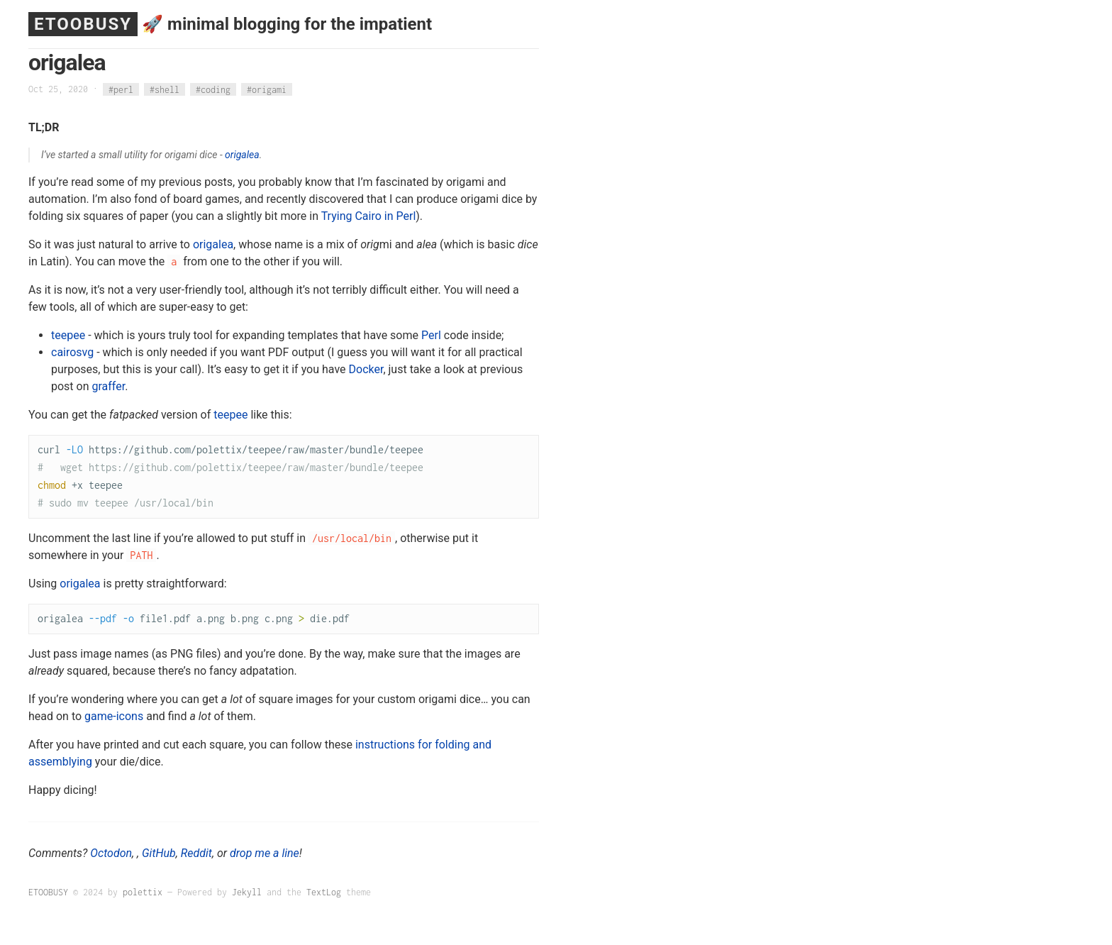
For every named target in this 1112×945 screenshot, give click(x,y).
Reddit (196, 853)
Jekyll (247, 892)
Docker (366, 369)
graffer (109, 386)
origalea (242, 154)
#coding (213, 89)
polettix (142, 892)
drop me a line (264, 853)
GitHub (159, 853)
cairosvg (72, 352)
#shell (164, 89)
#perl (121, 89)
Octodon (111, 853)
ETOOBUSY (83, 24)
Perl (431, 335)
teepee (68, 335)
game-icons (113, 716)
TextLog (323, 892)
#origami (267, 89)
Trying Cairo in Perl (368, 216)
